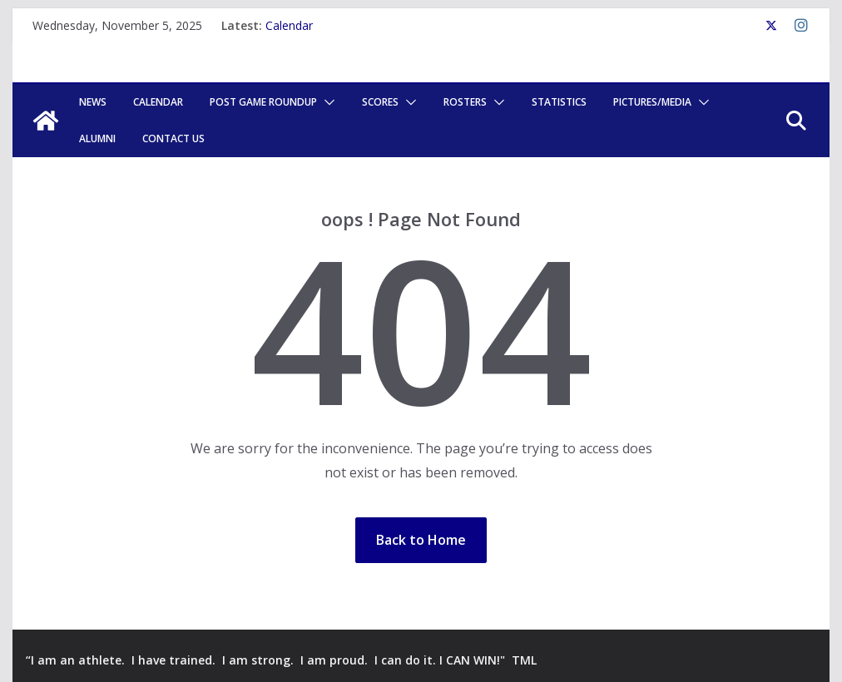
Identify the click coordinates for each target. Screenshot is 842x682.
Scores (380, 102)
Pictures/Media (652, 102)
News (92, 102)
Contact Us (173, 138)
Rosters (465, 102)
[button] (326, 102)
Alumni (97, 138)
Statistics (559, 102)
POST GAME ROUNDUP (263, 102)
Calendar (289, 25)
